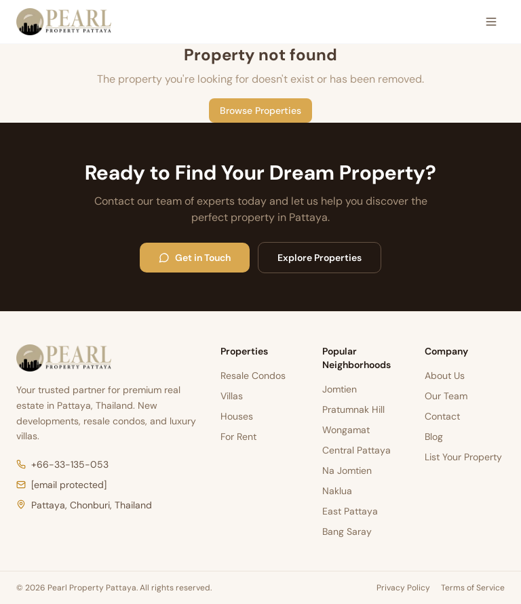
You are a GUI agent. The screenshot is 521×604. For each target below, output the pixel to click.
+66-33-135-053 (62, 464)
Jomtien (339, 389)
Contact (442, 416)
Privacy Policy (403, 587)
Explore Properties (319, 257)
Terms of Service (473, 587)
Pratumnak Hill (353, 409)
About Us (445, 375)
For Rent (238, 436)
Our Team (446, 396)
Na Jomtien (347, 470)
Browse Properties (260, 110)
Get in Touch (195, 257)
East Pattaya (350, 511)
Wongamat (346, 430)
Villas (231, 396)
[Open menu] (491, 21)
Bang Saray (347, 531)
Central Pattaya (356, 450)
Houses (236, 416)
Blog (434, 436)
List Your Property (463, 457)
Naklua (337, 491)
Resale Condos (253, 375)
